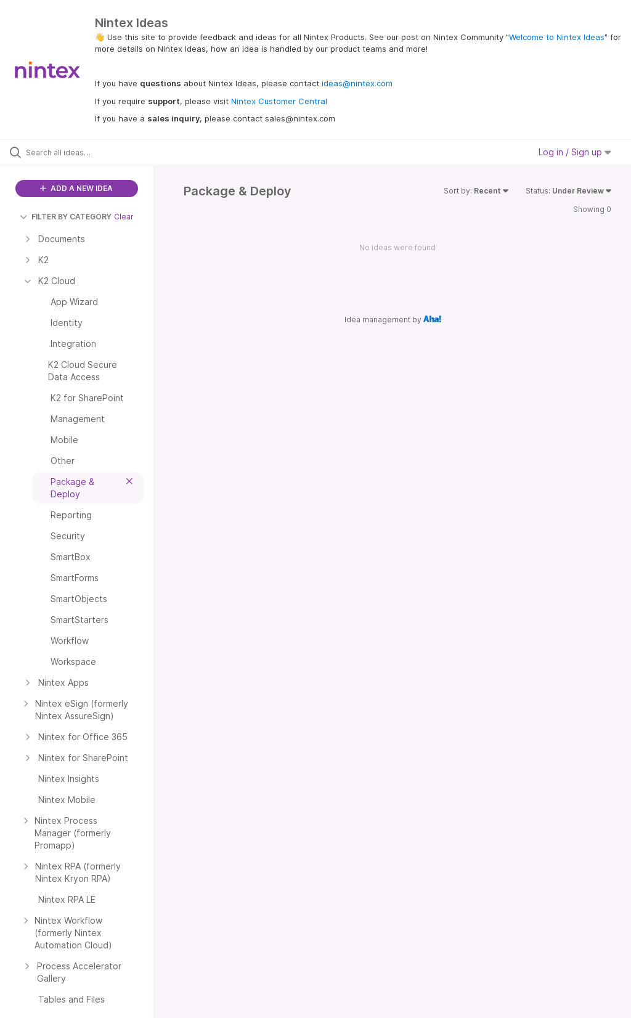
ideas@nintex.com (357, 83)
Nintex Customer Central (279, 101)
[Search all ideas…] (83, 152)
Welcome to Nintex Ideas (557, 37)
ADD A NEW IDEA (76, 188)
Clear (124, 216)
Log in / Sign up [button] (575, 152)
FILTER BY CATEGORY (66, 216)
